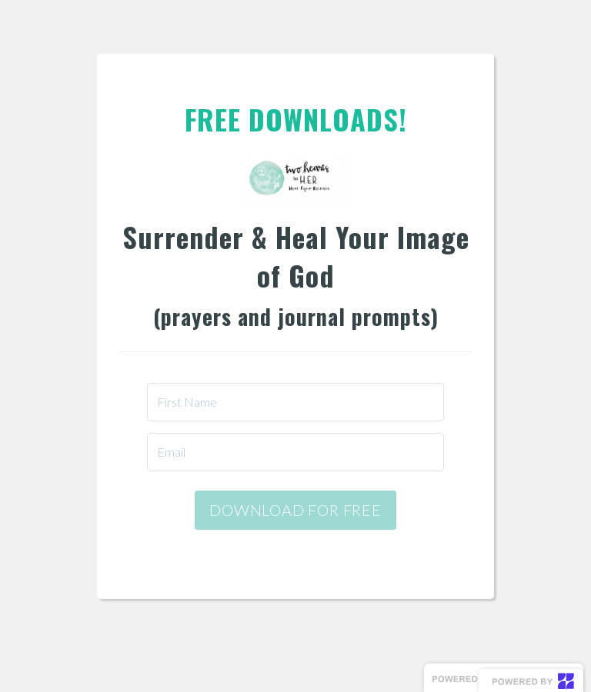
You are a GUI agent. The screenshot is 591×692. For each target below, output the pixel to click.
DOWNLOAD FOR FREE (295, 510)
